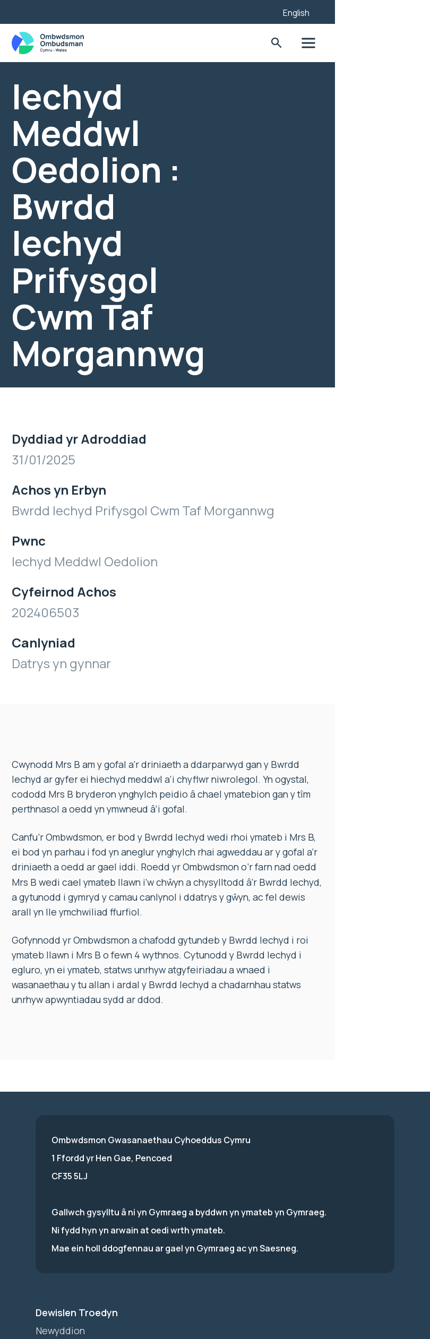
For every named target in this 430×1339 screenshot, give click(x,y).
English (367, 13)
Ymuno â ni (60, 1185)
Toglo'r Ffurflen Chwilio (346, 43)
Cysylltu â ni (63, 1239)
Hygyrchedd (63, 1203)
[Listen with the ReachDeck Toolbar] (328, 10)
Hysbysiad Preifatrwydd (90, 1221)
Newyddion (61, 1167)
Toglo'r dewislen (378, 43)
